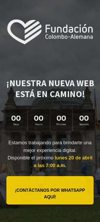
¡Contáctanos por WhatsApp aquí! (50, 193)
